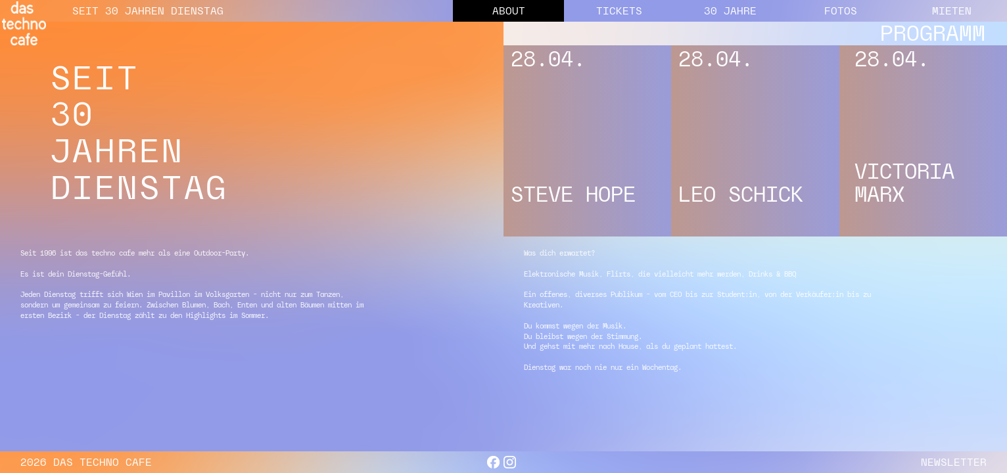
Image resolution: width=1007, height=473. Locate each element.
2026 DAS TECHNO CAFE (86, 462)
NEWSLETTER (954, 462)
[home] (24, 23)
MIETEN (952, 11)
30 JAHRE (730, 11)
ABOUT (508, 11)
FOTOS (840, 11)
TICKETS (619, 11)
